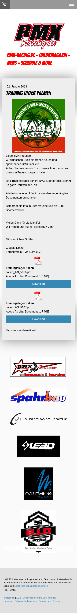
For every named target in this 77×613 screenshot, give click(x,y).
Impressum (8, 597)
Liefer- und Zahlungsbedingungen (31, 586)
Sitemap (57, 601)
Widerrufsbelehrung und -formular (39, 597)
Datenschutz (45, 601)
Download (38, 283)
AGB (18, 597)
